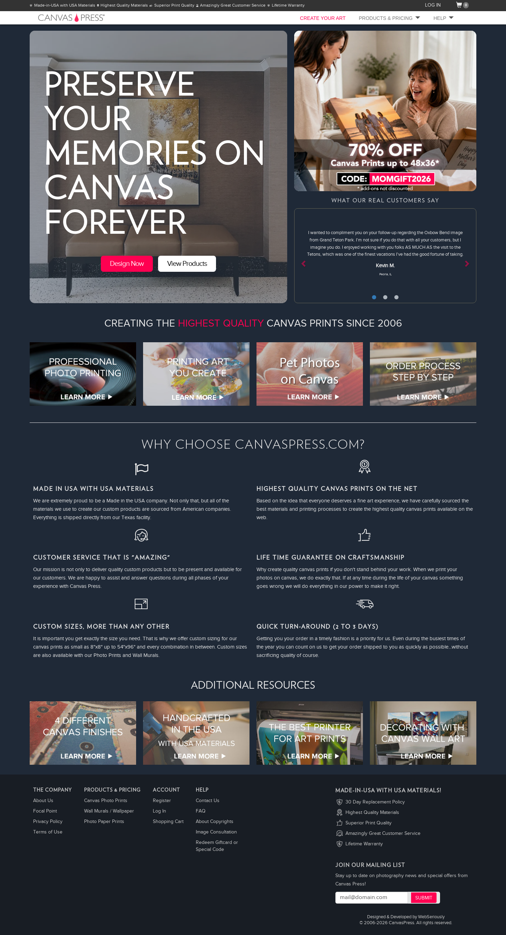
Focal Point (45, 811)
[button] (307, 255)
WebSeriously (431, 917)
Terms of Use (47, 832)
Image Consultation (216, 832)
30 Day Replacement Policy (375, 802)
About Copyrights (214, 821)
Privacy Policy (47, 821)
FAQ (201, 811)
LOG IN (433, 5)
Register (162, 800)
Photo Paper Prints (104, 821)
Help (443, 18)
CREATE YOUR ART (323, 18)
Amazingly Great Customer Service (383, 833)
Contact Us (207, 800)
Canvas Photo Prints (105, 800)
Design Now (127, 264)
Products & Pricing (389, 18)
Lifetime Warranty (364, 844)
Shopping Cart (168, 821)
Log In (159, 811)
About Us (43, 800)
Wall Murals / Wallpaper (109, 811)
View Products (187, 264)
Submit (423, 898)
